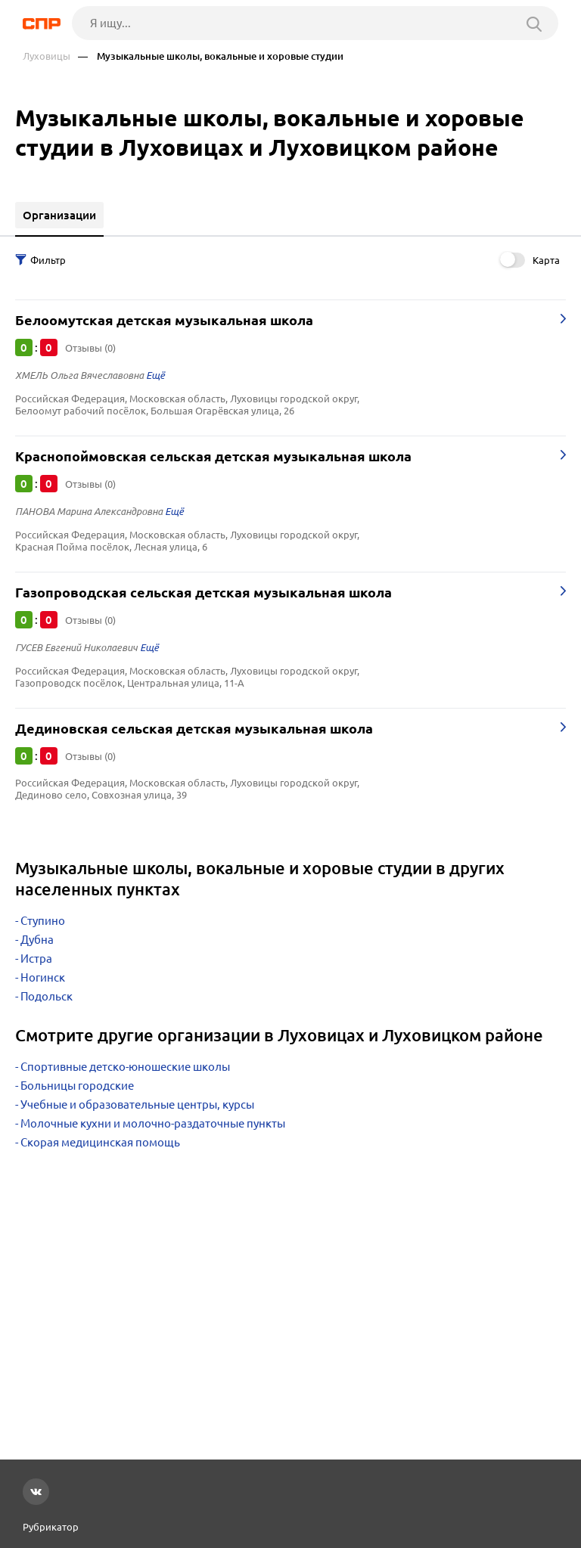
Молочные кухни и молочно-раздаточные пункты (152, 1123)
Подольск (46, 996)
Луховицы (46, 56)
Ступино (42, 920)
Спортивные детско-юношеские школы (125, 1066)
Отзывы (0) (90, 348)
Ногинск (42, 977)
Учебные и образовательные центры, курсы (137, 1104)
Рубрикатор (51, 1527)
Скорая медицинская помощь (100, 1142)
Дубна (37, 939)
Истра (36, 958)
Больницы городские (77, 1085)
